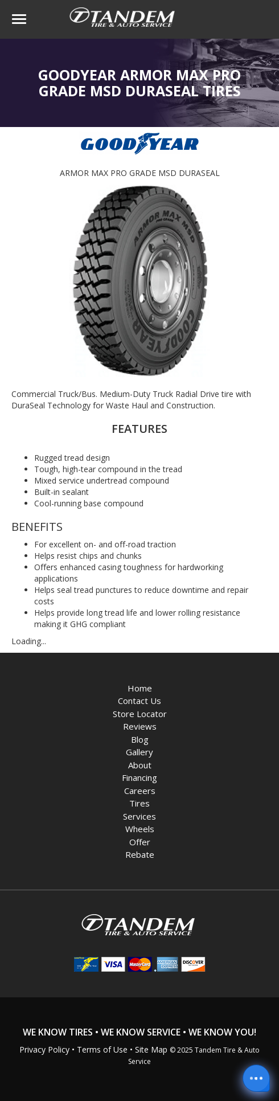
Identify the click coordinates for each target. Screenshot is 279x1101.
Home (140, 688)
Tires (139, 803)
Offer (139, 842)
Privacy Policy (44, 1049)
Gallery (139, 752)
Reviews (140, 726)
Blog (140, 739)
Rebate (139, 854)
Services (139, 816)
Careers (139, 790)
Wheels (139, 828)
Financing (139, 777)
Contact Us (139, 700)
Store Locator (140, 713)
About (139, 765)
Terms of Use (102, 1049)
